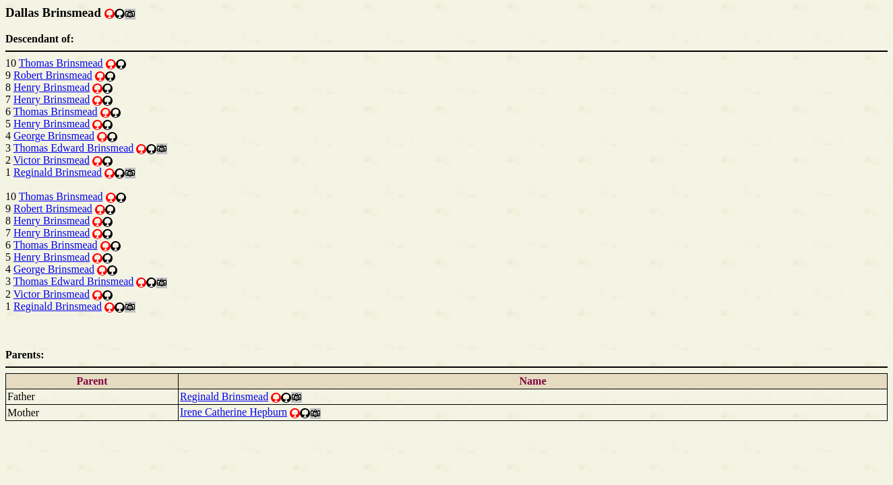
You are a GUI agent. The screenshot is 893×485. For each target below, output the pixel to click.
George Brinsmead (53, 135)
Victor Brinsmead (51, 160)
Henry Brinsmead (51, 87)
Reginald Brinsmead (57, 172)
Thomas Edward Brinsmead (73, 148)
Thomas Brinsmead (61, 63)
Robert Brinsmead (52, 75)
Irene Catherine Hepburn (233, 412)
